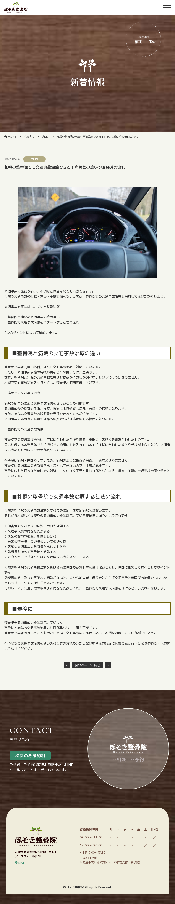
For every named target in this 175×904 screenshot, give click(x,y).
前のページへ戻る (87, 665)
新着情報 (29, 136)
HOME (10, 136)
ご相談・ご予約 (143, 39)
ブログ (45, 136)
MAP (20, 873)
